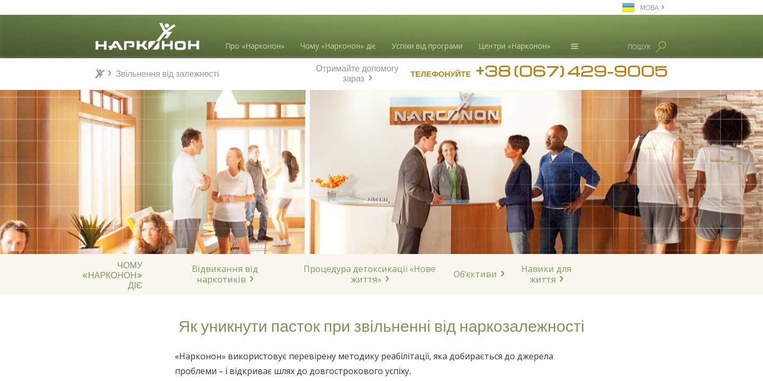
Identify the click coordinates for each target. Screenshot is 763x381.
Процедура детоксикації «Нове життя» (370, 274)
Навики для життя (546, 274)
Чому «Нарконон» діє (338, 46)
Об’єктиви (475, 274)
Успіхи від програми (427, 46)
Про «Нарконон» (255, 46)
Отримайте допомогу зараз (357, 72)
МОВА (649, 7)
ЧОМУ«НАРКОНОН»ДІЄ (112, 274)
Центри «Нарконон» (514, 46)
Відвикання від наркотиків (225, 274)
